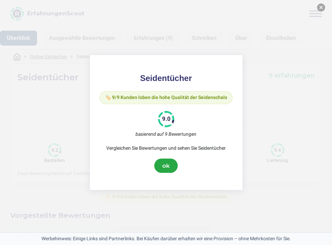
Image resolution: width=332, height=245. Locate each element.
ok (166, 165)
